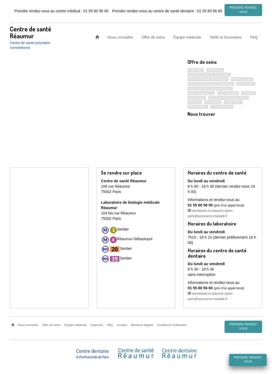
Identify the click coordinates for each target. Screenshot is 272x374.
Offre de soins (153, 37)
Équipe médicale (187, 37)
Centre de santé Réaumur (30, 32)
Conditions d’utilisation (172, 325)
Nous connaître (120, 37)
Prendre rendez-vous (243, 9)
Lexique (122, 325)
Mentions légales (142, 325)
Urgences (96, 325)
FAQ (254, 37)
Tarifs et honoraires (226, 37)
